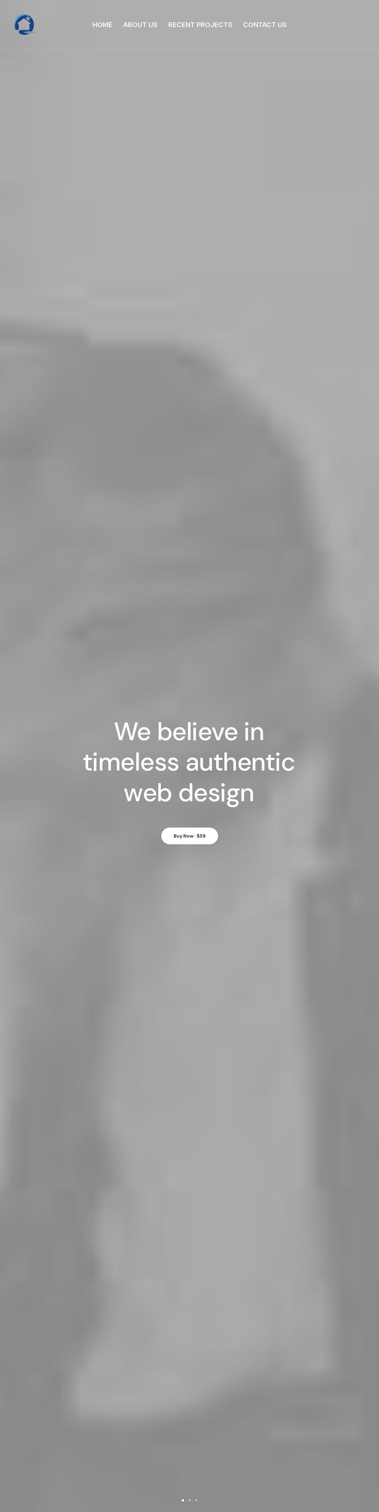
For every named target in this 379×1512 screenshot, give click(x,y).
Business (242, 1430)
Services (158, 1440)
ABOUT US (140, 25)
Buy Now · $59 (190, 205)
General (241, 1440)
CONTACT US (265, 25)
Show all (170, 343)
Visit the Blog (189, 1325)
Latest (155, 1461)
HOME (102, 25)
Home (154, 1430)
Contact (157, 1471)
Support (241, 1450)
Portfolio (157, 1450)
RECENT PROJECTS (200, 25)
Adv (191, 343)
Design (210, 343)
